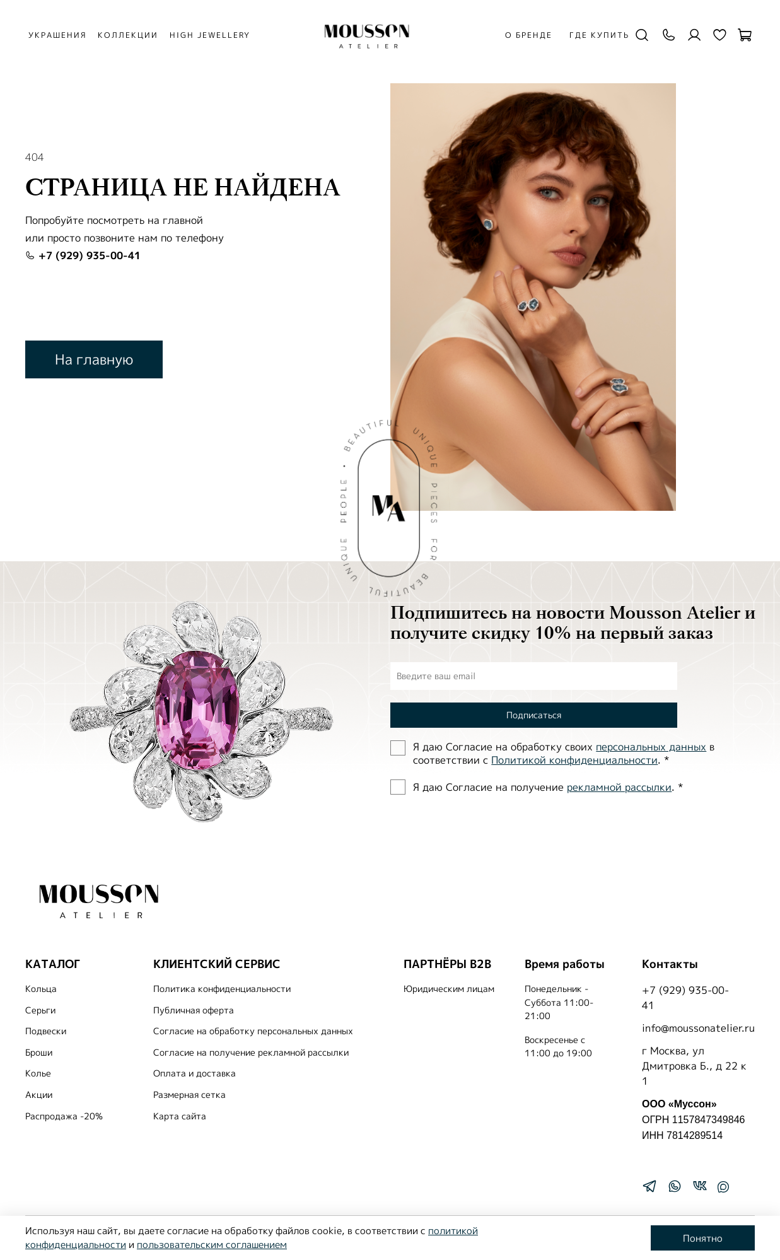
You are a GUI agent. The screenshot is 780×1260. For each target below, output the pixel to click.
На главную (94, 359)
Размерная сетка (189, 1094)
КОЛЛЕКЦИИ (130, 35)
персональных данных (651, 747)
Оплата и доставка (194, 1073)
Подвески (45, 1031)
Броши (38, 1052)
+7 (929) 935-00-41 (83, 255)
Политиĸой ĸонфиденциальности (574, 760)
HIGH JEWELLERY (212, 35)
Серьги (40, 1010)
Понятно (703, 1238)
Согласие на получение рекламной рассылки (251, 1052)
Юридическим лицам (449, 989)
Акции (38, 1094)
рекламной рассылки (619, 787)
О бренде (527, 35)
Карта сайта (179, 1116)
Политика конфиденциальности (222, 989)
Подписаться (533, 715)
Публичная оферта (193, 1010)
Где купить (598, 35)
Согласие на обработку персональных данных (253, 1031)
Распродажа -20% (64, 1116)
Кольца (41, 989)
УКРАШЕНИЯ (60, 35)
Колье (38, 1073)
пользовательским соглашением (212, 1244)
